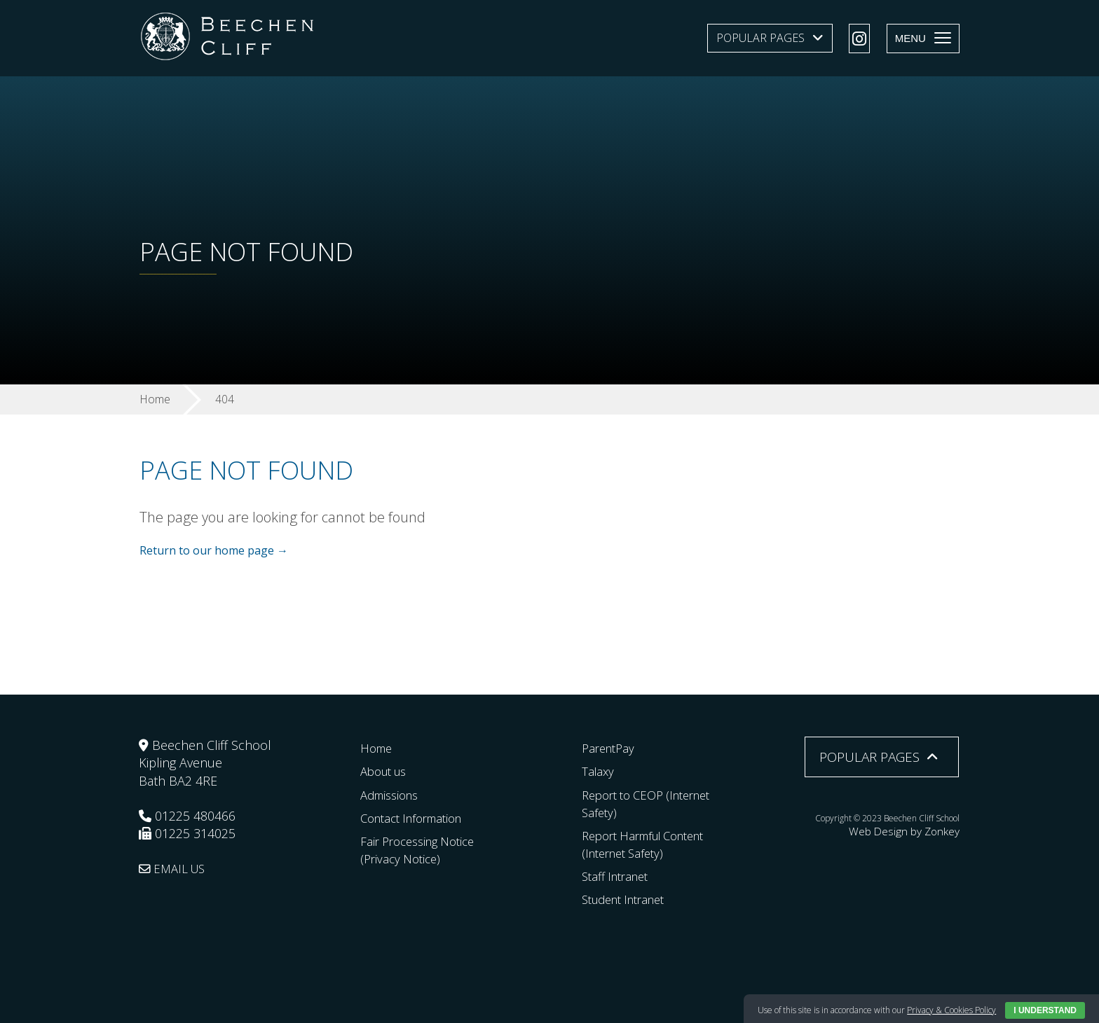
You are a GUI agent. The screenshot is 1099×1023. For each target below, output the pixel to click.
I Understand (1045, 1010)
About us (386, 771)
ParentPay (610, 747)
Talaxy (599, 771)
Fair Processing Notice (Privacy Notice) (423, 850)
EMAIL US (175, 868)
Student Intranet (629, 899)
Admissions (392, 794)
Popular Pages (760, 38)
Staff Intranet (619, 876)
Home (377, 747)
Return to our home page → (213, 551)
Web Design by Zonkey (916, 829)
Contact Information (417, 817)
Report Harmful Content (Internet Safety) (651, 844)
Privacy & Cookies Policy (951, 1010)
